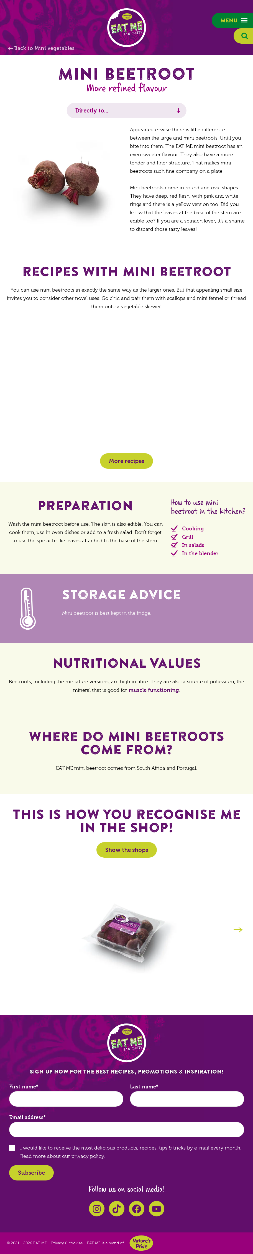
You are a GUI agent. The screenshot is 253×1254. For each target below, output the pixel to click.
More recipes (126, 461)
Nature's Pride (141, 1243)
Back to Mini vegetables (44, 48)
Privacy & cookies (67, 1243)
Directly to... (91, 110)
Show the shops (126, 850)
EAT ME (126, 27)
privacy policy (87, 1156)
